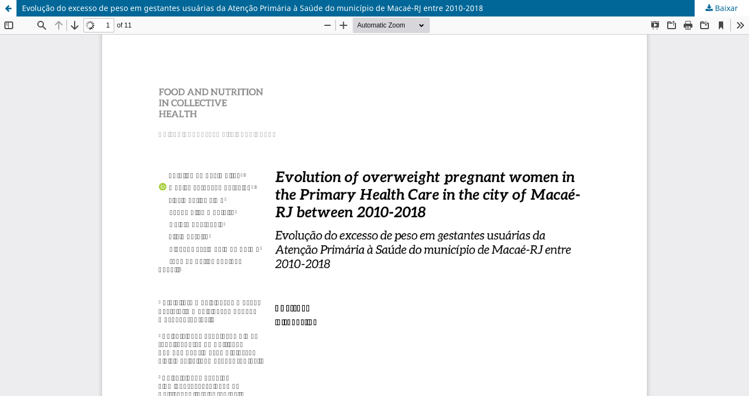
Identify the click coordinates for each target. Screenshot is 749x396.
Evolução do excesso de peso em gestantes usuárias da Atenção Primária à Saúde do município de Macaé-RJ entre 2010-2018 (252, 8)
